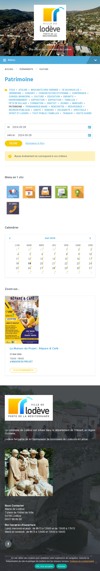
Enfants (68, 96)
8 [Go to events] (67, 254)
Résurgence (75, 106)
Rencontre (57, 106)
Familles (70, 100)
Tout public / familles (45, 113)
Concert (30, 93)
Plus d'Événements (23, 370)
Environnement (18, 100)
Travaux (68, 113)
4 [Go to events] (18, 254)
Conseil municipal (19, 96)
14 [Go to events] (53, 258)
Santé (37, 110)
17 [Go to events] (90, 258)
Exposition (37, 100)
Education (53, 96)
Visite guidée (84, 113)
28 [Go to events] (29, 249)
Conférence (79, 93)
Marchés (77, 103)
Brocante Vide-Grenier (44, 90)
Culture (43, 69)
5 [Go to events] (30, 254)
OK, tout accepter (44, 566)
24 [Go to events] (90, 263)
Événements (26, 69)
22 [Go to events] (66, 263)
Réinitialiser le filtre (34, 143)
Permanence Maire (37, 106)
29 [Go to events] (41, 249)
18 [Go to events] (17, 263)
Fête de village (18, 103)
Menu (50, 60)
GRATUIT (52, 103)
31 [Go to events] (90, 268)
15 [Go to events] (66, 258)
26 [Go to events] (29, 268)
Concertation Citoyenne (53, 93)
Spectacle (80, 110)
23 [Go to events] (78, 263)
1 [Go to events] (67, 249)
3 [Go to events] (91, 249)
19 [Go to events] (29, 263)
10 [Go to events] (90, 254)
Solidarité (63, 110)
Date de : (11, 135)
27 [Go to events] (17, 249)
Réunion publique (19, 110)
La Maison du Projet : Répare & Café (34, 348)
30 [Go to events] (53, 249)
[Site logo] (50, 39)
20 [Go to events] (41, 263)
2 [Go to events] (79, 249)
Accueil (9, 69)
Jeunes (64, 103)
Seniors (49, 110)
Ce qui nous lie (70, 90)
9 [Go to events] (79, 254)
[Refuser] (96, 562)
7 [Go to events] (54, 254)
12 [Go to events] (29, 258)
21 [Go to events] (53, 263)
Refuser (61, 566)
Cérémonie (15, 93)
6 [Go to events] (42, 254)
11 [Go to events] (17, 258)
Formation (36, 103)
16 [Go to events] (78, 258)
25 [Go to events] (17, 268)
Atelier (23, 90)
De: (8, 127)
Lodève (50, 44)
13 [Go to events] (41, 258)
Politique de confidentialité (82, 561)
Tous (12, 90)
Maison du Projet (22, 361)
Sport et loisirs (19, 113)
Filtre (13, 143)
